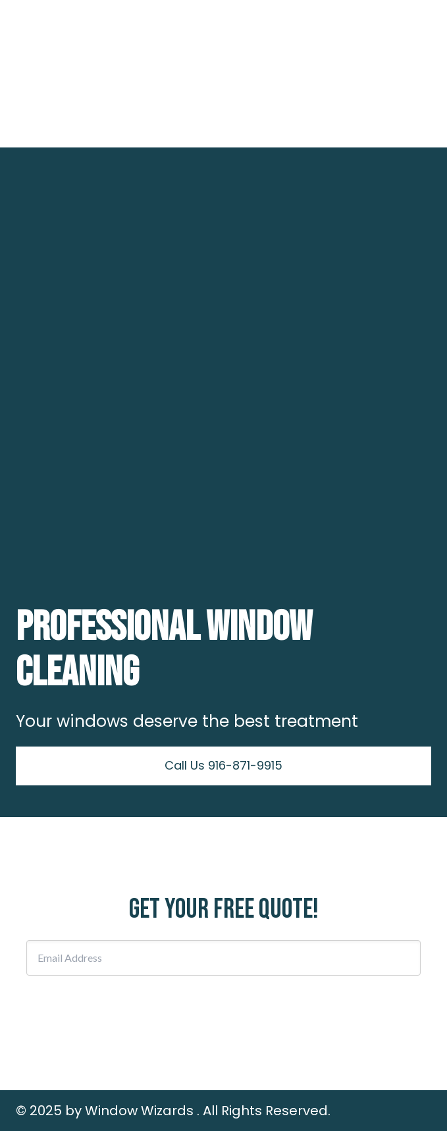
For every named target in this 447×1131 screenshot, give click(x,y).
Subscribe (224, 1006)
